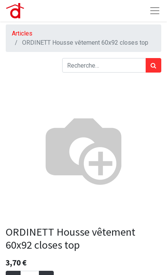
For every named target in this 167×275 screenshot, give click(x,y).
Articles (22, 33)
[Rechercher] (153, 65)
